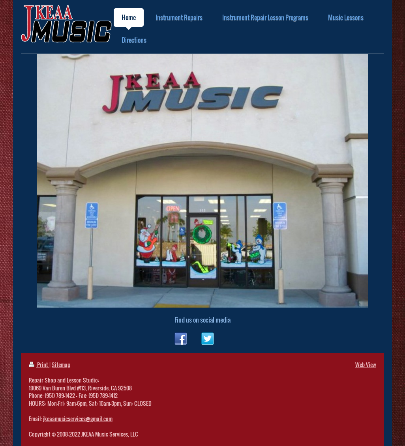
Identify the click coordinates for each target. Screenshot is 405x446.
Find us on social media (202, 320)
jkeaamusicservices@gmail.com (77, 418)
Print (39, 364)
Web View (365, 364)
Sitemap (61, 364)
